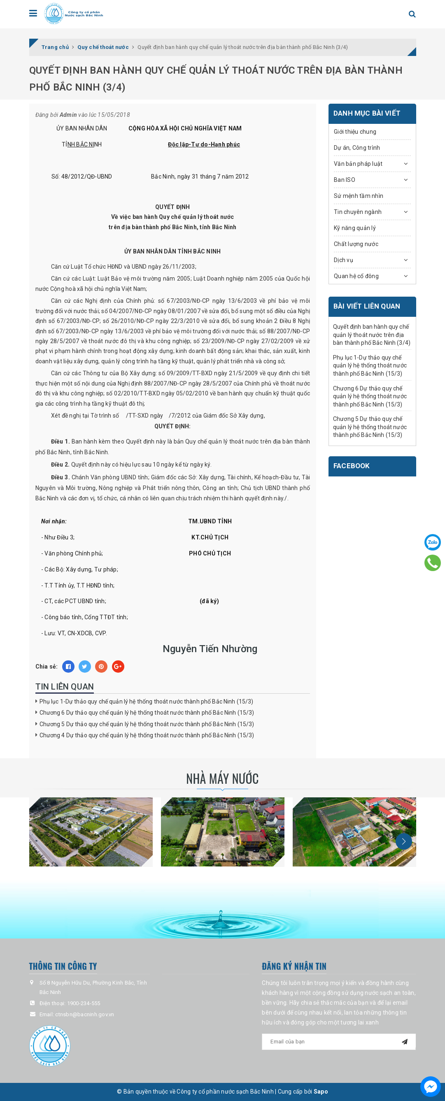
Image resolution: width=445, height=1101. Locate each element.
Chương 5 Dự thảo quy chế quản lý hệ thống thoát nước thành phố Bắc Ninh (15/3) (147, 724)
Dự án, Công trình (357, 147)
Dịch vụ (343, 260)
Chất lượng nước (356, 244)
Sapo (321, 1092)
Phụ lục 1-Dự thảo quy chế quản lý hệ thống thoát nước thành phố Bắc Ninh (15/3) (147, 701)
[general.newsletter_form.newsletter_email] (339, 1042)
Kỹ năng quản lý (355, 228)
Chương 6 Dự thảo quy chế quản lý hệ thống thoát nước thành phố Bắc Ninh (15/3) (147, 712)
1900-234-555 (83, 1003)
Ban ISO (344, 180)
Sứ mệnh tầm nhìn (358, 196)
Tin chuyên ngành (358, 212)
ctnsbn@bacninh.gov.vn (84, 1014)
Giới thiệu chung (355, 131)
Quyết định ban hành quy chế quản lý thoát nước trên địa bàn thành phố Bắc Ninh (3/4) (371, 334)
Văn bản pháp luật (358, 163)
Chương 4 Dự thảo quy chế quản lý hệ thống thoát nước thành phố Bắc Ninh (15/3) (147, 735)
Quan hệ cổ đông (356, 276)
